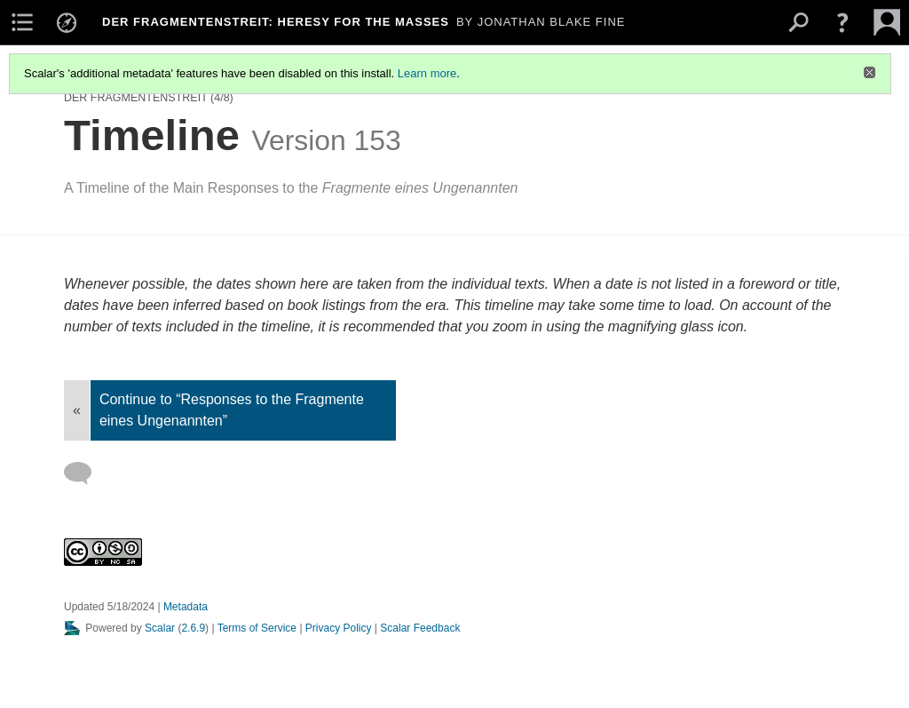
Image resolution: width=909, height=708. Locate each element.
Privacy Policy (338, 628)
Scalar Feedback (420, 628)
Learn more (427, 73)
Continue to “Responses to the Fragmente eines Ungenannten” (231, 410)
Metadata (185, 607)
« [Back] (77, 410)
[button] (842, 22)
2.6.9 (193, 628)
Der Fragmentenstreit (136, 97)
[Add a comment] (85, 473)
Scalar (160, 628)
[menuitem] (22, 22)
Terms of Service (256, 628)
